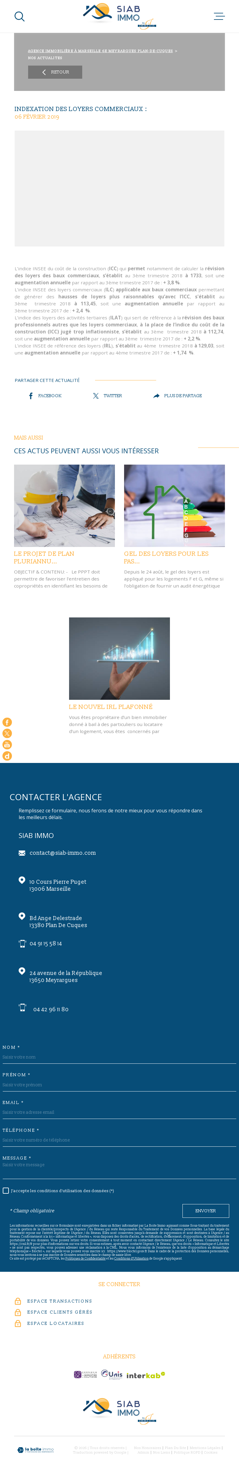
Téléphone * (21, 1130)
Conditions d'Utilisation (131, 1258)
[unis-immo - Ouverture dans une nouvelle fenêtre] (111, 1374)
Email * (13, 1103)
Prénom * (17, 1075)
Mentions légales (205, 1448)
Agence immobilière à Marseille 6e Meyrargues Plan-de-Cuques (100, 51)
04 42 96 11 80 (51, 1009)
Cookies (211, 1452)
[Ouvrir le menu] (219, 16)
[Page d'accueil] (119, 16)
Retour (55, 72)
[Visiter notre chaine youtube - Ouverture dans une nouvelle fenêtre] (7, 745)
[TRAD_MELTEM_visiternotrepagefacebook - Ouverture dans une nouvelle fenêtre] (7, 722)
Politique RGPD (187, 1452)
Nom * (11, 1047)
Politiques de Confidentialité (85, 1258)
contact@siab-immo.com (63, 853)
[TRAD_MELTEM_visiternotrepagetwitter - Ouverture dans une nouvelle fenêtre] (7, 733)
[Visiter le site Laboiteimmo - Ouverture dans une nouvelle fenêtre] (35, 1450)
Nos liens (161, 1452)
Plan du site (175, 1448)
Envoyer (206, 1211)
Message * (17, 1158)
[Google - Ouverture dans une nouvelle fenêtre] (7, 756)
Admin (143, 1452)
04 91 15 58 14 (46, 943)
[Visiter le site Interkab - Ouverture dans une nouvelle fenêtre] (146, 1375)
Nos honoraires (147, 1448)
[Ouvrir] (19, 16)
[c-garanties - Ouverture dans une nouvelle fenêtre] (85, 1374)
